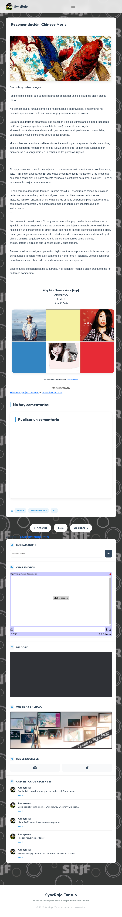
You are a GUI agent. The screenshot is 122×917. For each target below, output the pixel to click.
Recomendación (38, 510)
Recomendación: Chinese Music (38, 24)
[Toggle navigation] (73, 6)
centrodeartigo (72, 379)
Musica (20, 510)
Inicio (61, 527)
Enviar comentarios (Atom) (35, 536)
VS (54, 510)
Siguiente (81, 527)
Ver (20, 795)
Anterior (40, 527)
